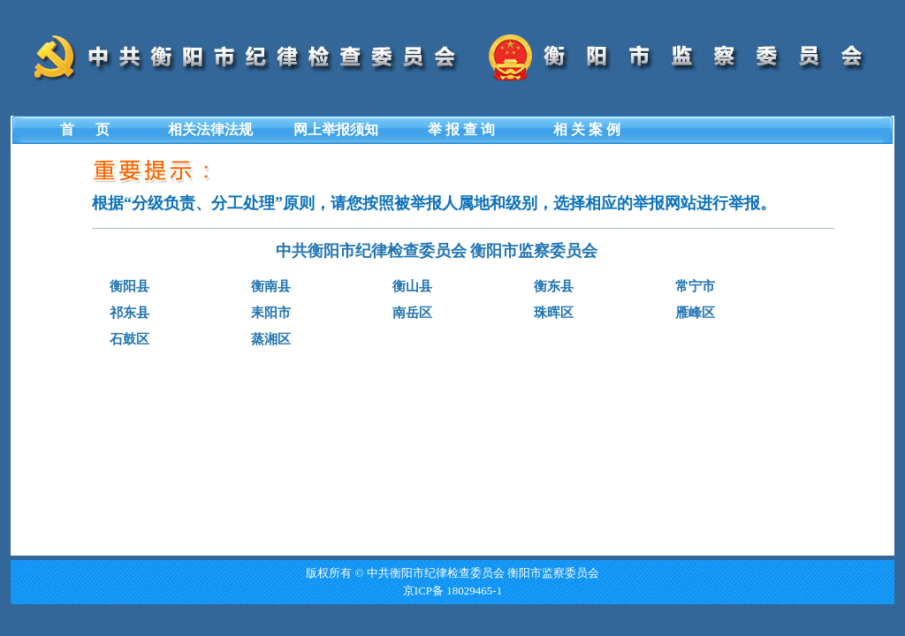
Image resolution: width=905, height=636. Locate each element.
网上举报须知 (335, 129)
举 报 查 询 (461, 129)
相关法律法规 (210, 129)
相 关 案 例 (586, 129)
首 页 (85, 129)
